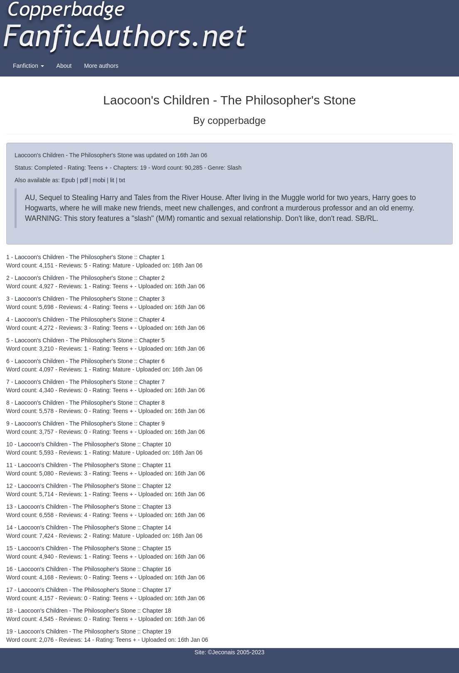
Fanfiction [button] (28, 65)
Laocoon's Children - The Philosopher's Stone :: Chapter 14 (94, 527)
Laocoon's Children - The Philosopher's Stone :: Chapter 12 (94, 485)
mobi (99, 180)
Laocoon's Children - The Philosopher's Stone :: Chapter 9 (90, 423)
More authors (101, 65)
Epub (68, 180)
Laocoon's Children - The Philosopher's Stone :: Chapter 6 (90, 361)
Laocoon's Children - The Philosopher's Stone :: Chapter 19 (94, 631)
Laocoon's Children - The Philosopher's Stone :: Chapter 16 (94, 569)
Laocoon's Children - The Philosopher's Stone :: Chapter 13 (94, 506)
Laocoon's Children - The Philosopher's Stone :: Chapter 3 (90, 298)
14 (87, 639)
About (64, 65)
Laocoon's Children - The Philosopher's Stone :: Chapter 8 (90, 402)
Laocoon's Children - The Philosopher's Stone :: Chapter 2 (90, 278)
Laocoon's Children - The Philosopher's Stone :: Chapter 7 (90, 382)
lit (112, 180)
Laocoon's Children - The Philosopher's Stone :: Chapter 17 (94, 589)
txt (122, 180)
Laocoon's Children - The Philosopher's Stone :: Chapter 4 (90, 319)
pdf (84, 180)
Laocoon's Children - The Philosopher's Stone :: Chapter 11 (94, 465)
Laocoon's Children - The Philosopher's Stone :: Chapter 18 (94, 610)
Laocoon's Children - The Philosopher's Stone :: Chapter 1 (90, 257)
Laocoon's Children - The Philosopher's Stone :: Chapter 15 (94, 548)
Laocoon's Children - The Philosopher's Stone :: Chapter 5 (90, 340)
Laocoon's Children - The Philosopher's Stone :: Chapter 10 (94, 444)
